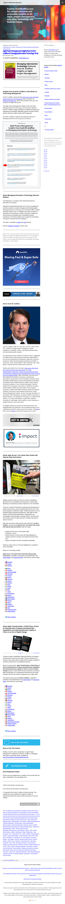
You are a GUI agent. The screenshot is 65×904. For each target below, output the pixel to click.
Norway (9, 600)
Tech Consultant (31, 842)
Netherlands (10, 597)
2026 (46, 149)
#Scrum (31, 824)
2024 (46, 153)
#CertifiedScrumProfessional (10, 830)
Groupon (26, 844)
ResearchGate (48, 108)
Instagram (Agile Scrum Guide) (52, 88)
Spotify (23, 833)
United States (6, 557)
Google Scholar (49, 81)
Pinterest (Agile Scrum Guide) (52, 99)
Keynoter (18, 841)
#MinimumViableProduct (26, 826)
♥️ (32, 900)
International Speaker (13, 835)
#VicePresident (18, 823)
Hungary (9, 582)
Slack (46, 115)
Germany (10, 579)
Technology (29, 846)
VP (21, 837)
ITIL (20, 833)
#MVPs (35, 824)
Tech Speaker (11, 839)
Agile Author (34, 819)
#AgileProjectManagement (33, 821)
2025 (46, 151)
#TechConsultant (7, 824)
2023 (46, 155)
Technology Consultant (21, 842)
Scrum (13, 841)
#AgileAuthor (29, 832)
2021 (46, 158)
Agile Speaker (6, 849)
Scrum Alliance (15, 833)
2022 (46, 156)
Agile (29, 819)
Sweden (9, 604)
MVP (33, 835)
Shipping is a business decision (10, 844)
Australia (9, 562)
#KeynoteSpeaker (7, 828)
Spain (9, 602)
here (37, 409)
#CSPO (35, 830)
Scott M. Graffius (7, 855)
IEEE (46, 85)
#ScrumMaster (21, 830)
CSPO (10, 842)
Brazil (9, 568)
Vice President (26, 837)
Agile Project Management (33, 851)
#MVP (13, 828)
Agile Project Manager (21, 851)
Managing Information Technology (30, 848)
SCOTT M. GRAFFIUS (49, 45)
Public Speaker (34, 853)
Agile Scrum (12, 851)
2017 (46, 165)
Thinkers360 (48, 119)
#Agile (24, 832)
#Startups (25, 824)
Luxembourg (10, 593)
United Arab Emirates (13, 721)
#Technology (23, 821)
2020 (46, 160)
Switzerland (10, 606)
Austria (9, 563)
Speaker (28, 833)
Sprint (4, 846)
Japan (9, 591)
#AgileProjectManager (8, 823)
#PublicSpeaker (15, 821)
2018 (46, 164)
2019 (46, 162)
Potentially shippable (18, 853)
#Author (8, 832)
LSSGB (9, 841)
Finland (9, 575)
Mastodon (47, 95)
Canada (9, 570)
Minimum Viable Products (26, 839)
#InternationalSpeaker (17, 824)
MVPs (30, 835)
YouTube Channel (49, 129)
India (8, 584)
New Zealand (11, 598)
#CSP (31, 830)
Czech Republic (11, 572)
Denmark (10, 573)
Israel (8, 588)
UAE (8, 607)
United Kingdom (11, 609)
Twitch (46, 122)
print (25, 222)
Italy (8, 589)
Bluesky (47, 74)
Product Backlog (17, 848)
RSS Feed (47, 171)
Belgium (9, 565)
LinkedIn (47, 92)
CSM (14, 842)
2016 (46, 167)
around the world (18, 557)
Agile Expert (27, 853)
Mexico (9, 595)
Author (9, 846)
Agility (13, 846)
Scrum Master (9, 837)
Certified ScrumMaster (20, 846)
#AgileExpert (19, 832)
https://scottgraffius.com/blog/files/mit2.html (15, 757)
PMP (36, 835)
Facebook (21, 844)
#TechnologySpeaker (28, 823)
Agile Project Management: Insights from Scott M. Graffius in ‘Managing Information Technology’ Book (20, 52)
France (9, 577)
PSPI (4, 837)
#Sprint (27, 830)
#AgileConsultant (7, 821)
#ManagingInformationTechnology (11, 826)
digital (19, 222)
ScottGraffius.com (24, 58)
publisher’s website (13, 225)
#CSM (4, 832)
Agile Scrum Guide (7, 853)
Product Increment (23, 835)
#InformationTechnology (22, 828)
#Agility (13, 832)
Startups (17, 839)
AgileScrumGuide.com (9, 100)
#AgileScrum (36, 826)
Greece (9, 581)
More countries (11, 617)
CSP (10, 833)
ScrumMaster (16, 837)
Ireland (9, 586)
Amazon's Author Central (51, 70)
